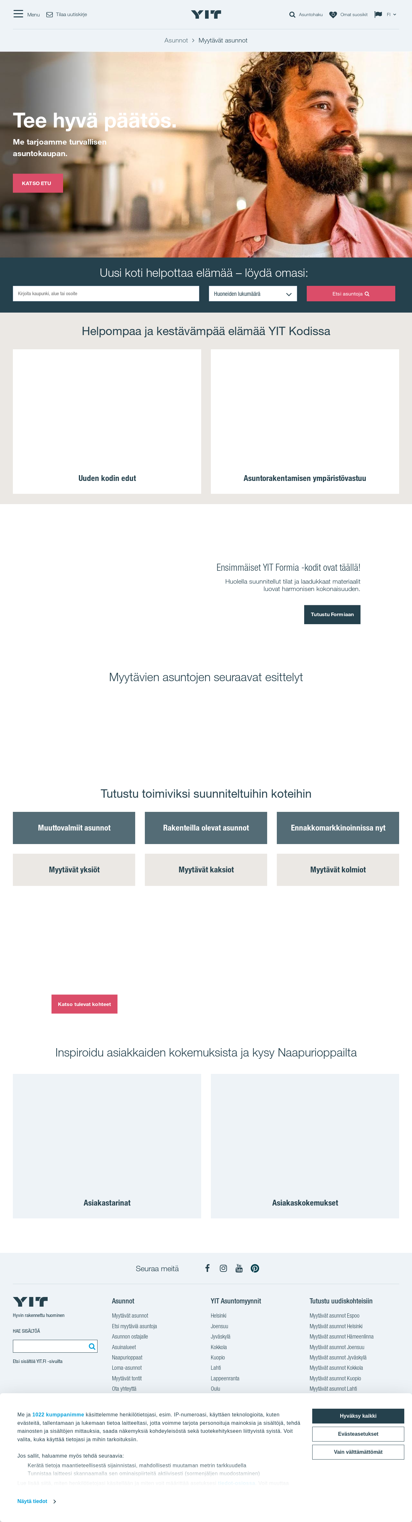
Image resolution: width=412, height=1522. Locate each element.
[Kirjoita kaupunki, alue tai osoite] (106, 293)
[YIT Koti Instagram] (223, 1268)
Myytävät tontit (127, 1379)
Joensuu (219, 1327)
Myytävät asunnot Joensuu (337, 1348)
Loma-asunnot (127, 1368)
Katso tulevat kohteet (84, 1004)
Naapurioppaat (127, 1358)
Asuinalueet (124, 1348)
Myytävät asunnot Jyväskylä (338, 1358)
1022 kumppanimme (58, 1414)
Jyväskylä (220, 1337)
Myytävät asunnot (130, 1316)
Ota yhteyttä (124, 1389)
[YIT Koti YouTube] (239, 1268)
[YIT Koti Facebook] (207, 1268)
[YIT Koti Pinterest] (255, 1268)
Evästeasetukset (358, 1434)
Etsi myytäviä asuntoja (134, 1327)
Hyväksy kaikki (358, 1416)
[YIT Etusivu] (206, 14)
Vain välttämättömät (358, 1452)
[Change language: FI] (386, 14)
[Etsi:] (91, 1346)
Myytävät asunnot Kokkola (336, 1368)
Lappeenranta (225, 1379)
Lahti (216, 1368)
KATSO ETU (38, 183)
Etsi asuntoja (350, 293)
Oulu (215, 1389)
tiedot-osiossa (236, 1483)
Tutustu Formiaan (332, 614)
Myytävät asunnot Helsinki (336, 1327)
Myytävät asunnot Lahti (333, 1389)
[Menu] (26, 14)
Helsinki (218, 1316)
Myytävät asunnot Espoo (335, 1316)
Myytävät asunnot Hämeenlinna (342, 1337)
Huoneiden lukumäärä (237, 293)
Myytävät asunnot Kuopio (335, 1379)
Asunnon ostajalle (130, 1337)
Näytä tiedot (32, 1501)
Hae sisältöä (26, 1331)
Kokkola (219, 1348)
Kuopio (218, 1358)
